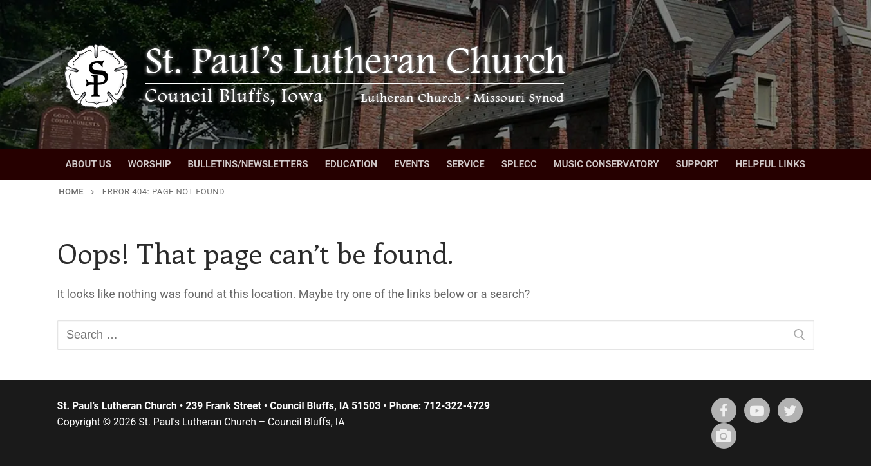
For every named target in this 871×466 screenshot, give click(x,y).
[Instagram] (724, 436)
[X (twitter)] (790, 411)
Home (71, 191)
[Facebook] (724, 411)
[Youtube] (757, 411)
